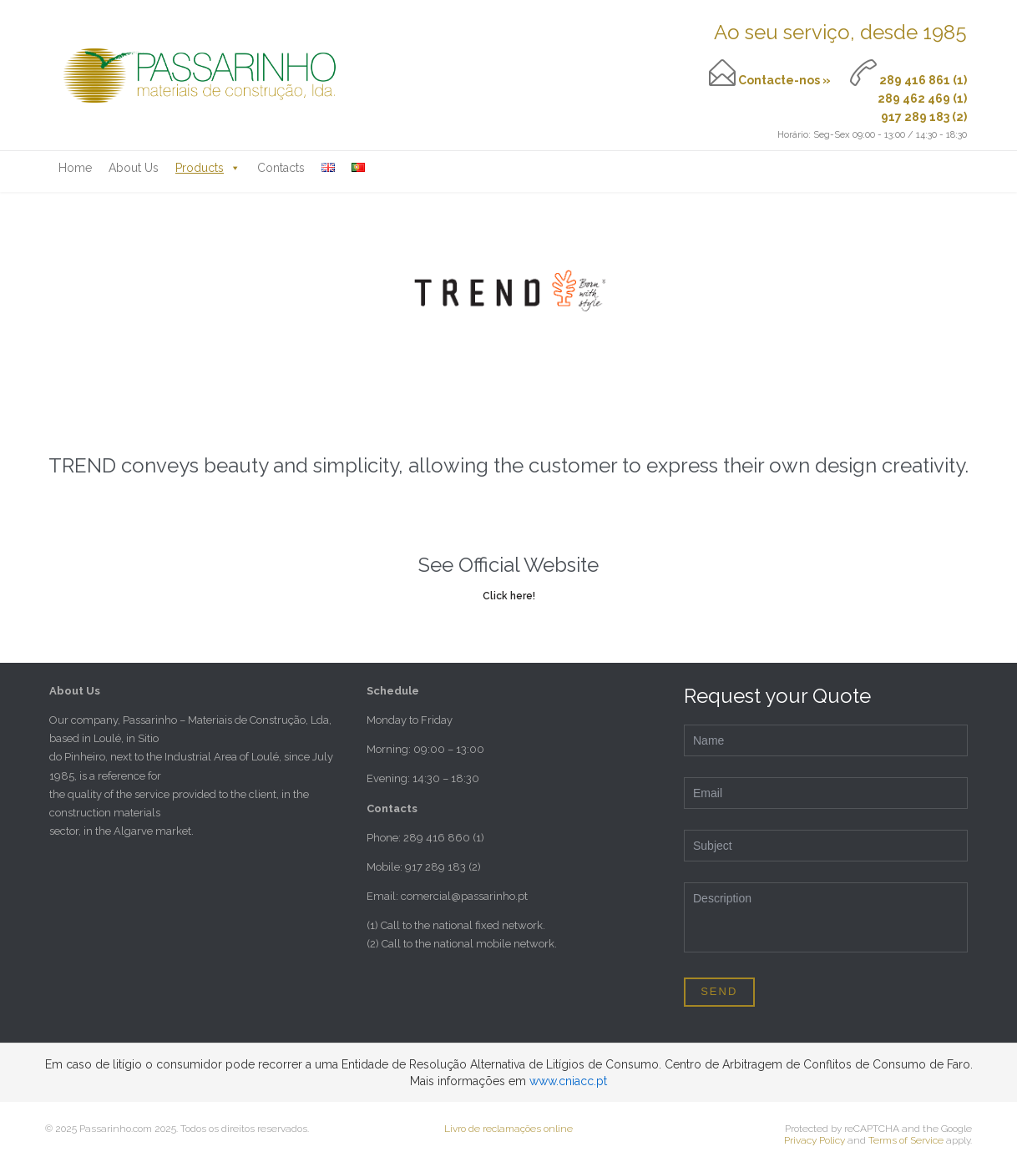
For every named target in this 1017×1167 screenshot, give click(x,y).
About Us (134, 167)
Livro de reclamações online (508, 1128)
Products (207, 167)
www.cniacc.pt (568, 1081)
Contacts (281, 167)
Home (75, 167)
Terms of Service (906, 1140)
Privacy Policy (814, 1140)
